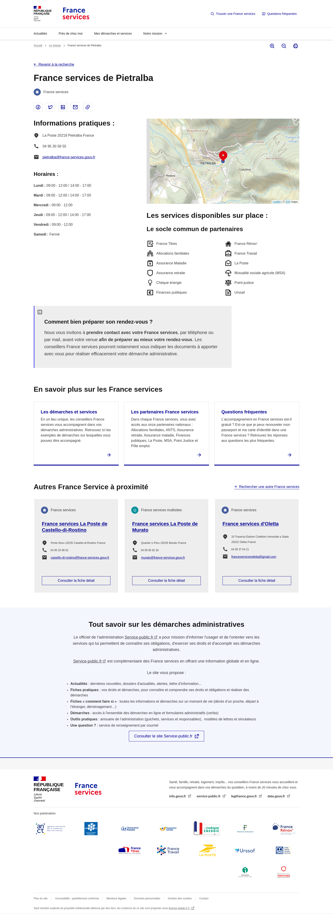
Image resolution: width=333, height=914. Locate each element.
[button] (223, 156)
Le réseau (55, 45)
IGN (288, 201)
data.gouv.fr (276, 796)
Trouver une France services (235, 14)
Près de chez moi (71, 33)
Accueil (38, 45)
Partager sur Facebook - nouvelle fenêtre (38, 107)
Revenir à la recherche (56, 64)
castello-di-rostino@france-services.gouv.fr (80, 557)
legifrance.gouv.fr (244, 796)
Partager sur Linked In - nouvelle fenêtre (62, 107)
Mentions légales (116, 898)
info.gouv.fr (178, 796)
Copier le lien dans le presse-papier (87, 107)
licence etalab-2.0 (179, 908)
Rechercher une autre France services (269, 487)
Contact (203, 898)
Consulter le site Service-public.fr (163, 736)
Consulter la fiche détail (76, 580)
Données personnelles (147, 898)
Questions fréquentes (282, 14)
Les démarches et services (69, 411)
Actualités (40, 33)
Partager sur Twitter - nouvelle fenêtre (50, 107)
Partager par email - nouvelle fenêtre (75, 107)
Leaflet (277, 201)
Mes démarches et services (113, 33)
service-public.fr (209, 796)
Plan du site (41, 898)
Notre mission (152, 33)
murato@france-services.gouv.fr (163, 557)
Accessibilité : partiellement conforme (77, 898)
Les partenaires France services (165, 411)
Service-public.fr (139, 637)
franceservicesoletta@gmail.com (253, 556)
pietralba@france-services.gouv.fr (69, 157)
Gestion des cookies (180, 898)
